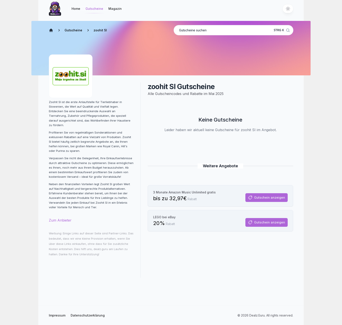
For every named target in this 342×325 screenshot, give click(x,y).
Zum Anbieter (60, 220)
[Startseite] (55, 9)
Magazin (115, 8)
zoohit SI (100, 30)
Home (76, 8)
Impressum (57, 315)
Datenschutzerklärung (88, 315)
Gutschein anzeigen (266, 197)
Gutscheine (94, 10)
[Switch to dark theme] (288, 8)
